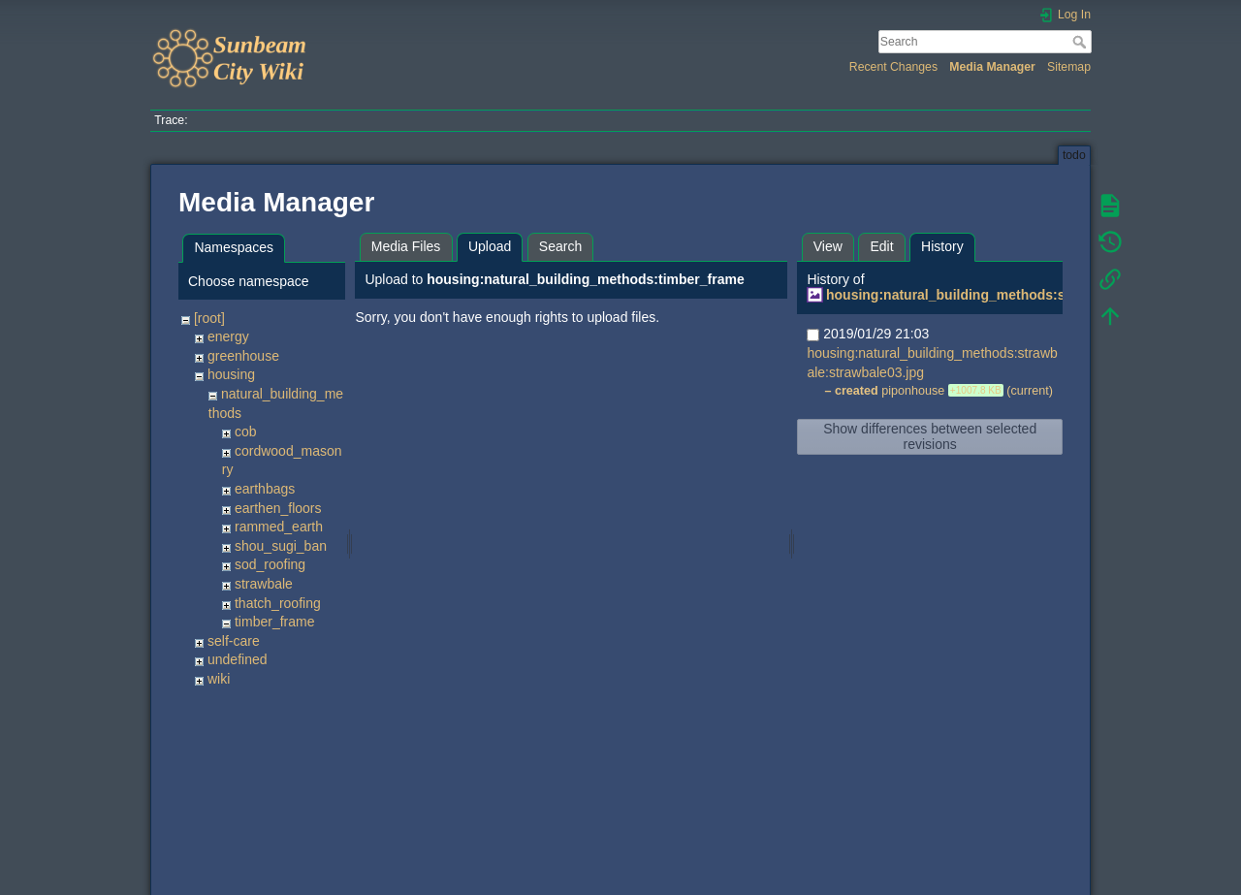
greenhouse (243, 356)
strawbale (264, 583)
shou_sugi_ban (281, 546)
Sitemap (1069, 67)
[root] (209, 318)
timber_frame (274, 621)
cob (246, 431)
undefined (237, 659)
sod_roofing (270, 564)
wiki (218, 679)
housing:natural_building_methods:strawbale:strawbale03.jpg (1026, 295)
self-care (233, 641)
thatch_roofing (278, 603)
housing (231, 374)
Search (1081, 41)
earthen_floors (278, 508)
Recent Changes (893, 67)
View (828, 246)
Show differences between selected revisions (929, 436)
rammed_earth (279, 526)
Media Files (406, 246)
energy (228, 336)
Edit (881, 246)
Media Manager (992, 67)
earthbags (265, 488)
